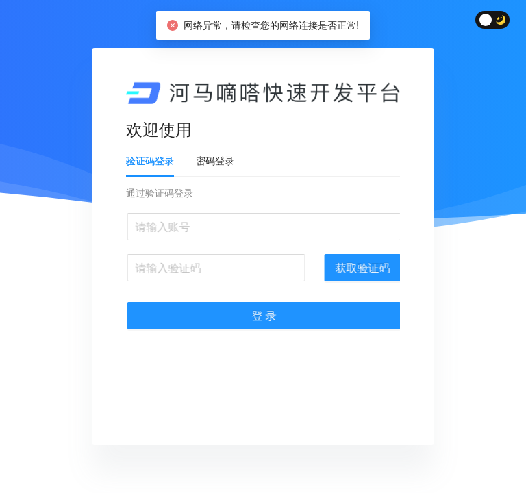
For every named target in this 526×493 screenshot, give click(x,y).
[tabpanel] (265, 265)
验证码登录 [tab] (152, 160)
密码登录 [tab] (217, 160)
